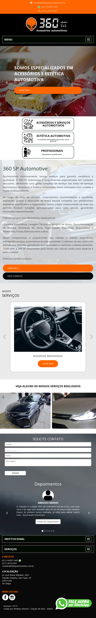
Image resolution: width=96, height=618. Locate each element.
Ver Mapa (6, 583)
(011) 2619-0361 (49, 11)
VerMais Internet (21, 608)
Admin (50, 608)
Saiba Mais (24, 90)
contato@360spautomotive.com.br (49, 2)
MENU (8, 39)
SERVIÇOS (10, 549)
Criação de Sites (38, 608)
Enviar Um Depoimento (48, 521)
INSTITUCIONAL (14, 539)
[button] (7, 81)
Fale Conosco (26, 98)
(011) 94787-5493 (50, 6)
